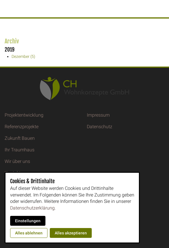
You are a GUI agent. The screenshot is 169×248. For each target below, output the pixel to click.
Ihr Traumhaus (19, 150)
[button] (5, 8)
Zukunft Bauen (20, 138)
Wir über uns (17, 161)
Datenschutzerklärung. (33, 208)
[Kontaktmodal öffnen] (162, 7)
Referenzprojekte (21, 126)
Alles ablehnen (29, 233)
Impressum (98, 115)
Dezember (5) (23, 56)
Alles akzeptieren (71, 233)
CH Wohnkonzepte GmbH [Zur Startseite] (85, 9)
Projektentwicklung (24, 115)
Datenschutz (99, 126)
